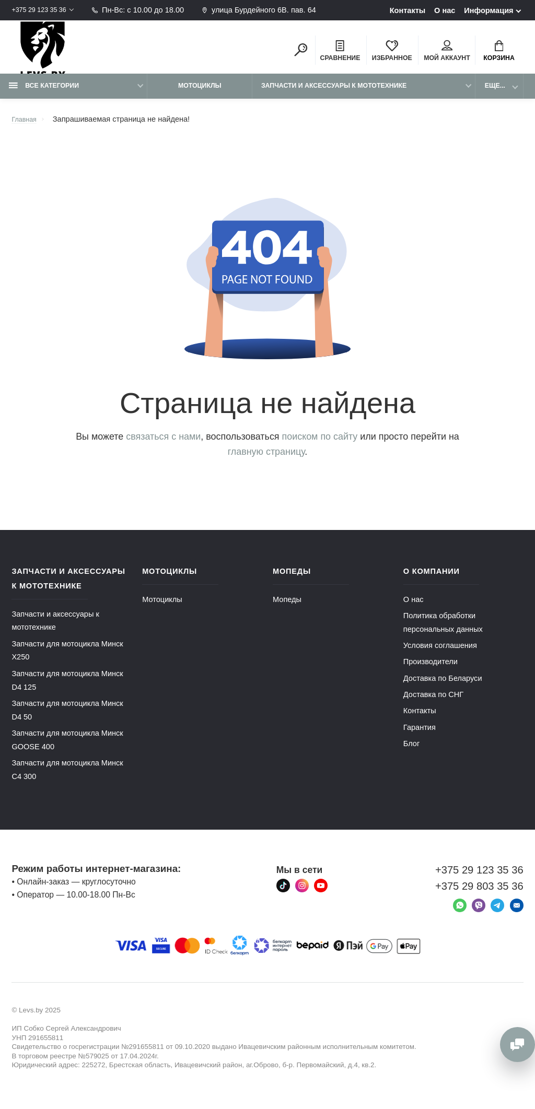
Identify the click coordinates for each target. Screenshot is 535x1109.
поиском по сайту (320, 445)
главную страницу (266, 460)
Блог (411, 752)
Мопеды (287, 608)
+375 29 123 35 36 (43, 10)
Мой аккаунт (447, 53)
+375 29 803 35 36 (479, 895)
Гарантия (419, 736)
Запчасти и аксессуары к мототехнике (333, 94)
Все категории (44, 94)
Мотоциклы (200, 94)
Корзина (499, 53)
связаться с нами (163, 445)
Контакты (408, 10)
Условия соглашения (440, 654)
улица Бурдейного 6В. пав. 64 (269, 10)
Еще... (495, 94)
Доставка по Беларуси (442, 687)
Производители (430, 670)
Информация (488, 10)
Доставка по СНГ (433, 703)
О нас (444, 10)
